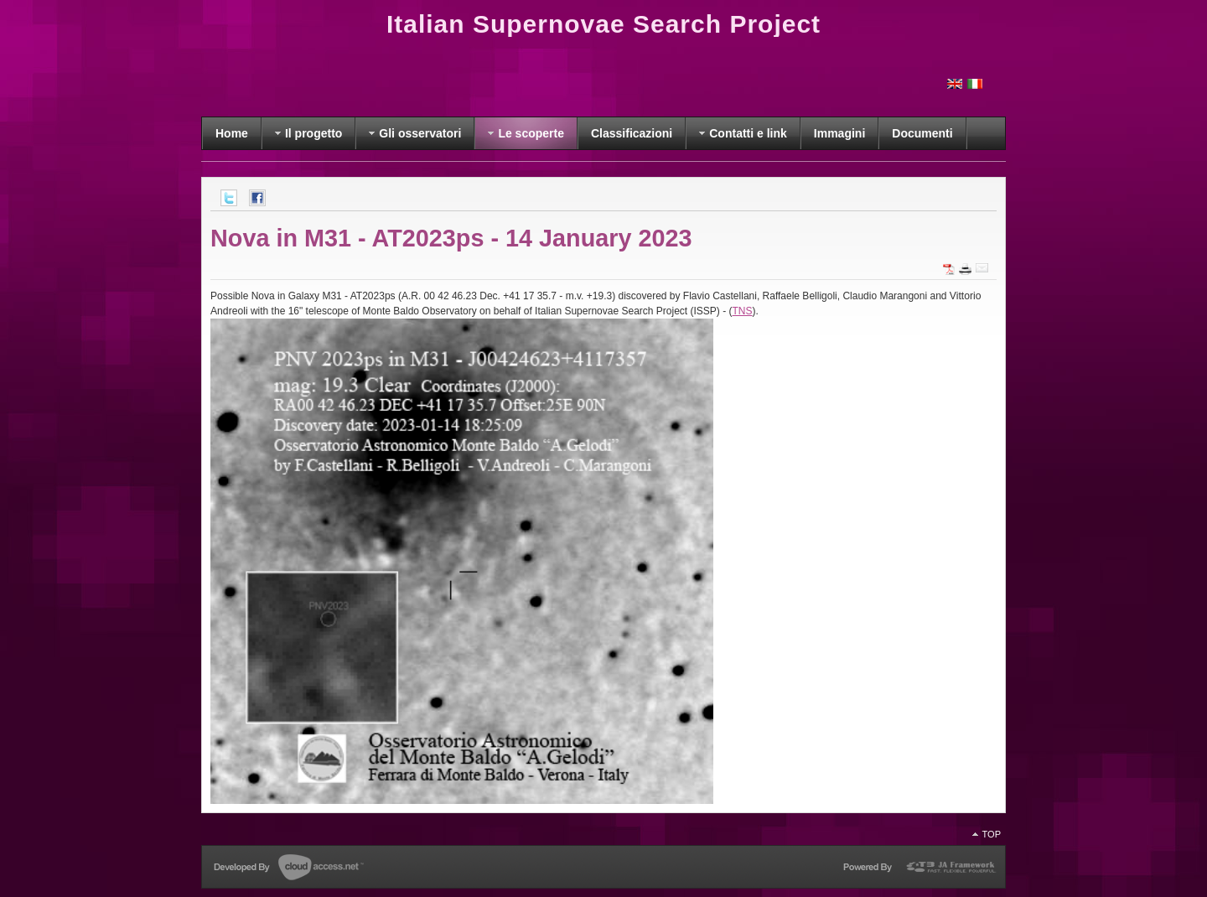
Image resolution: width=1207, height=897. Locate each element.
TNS (743, 311)
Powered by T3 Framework (918, 869)
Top (991, 834)
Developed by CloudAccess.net (288, 869)
